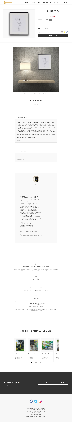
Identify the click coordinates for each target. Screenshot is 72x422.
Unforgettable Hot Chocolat (32, 353)
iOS (45, 383)
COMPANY (45, 2)
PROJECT (34, 2)
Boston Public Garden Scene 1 (19, 353)
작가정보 (50, 19)
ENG (58, 2)
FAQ (39, 2)
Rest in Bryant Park (46, 353)
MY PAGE (52, 2)
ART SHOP (26, 2)
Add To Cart (53, 35)
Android (60, 383)
